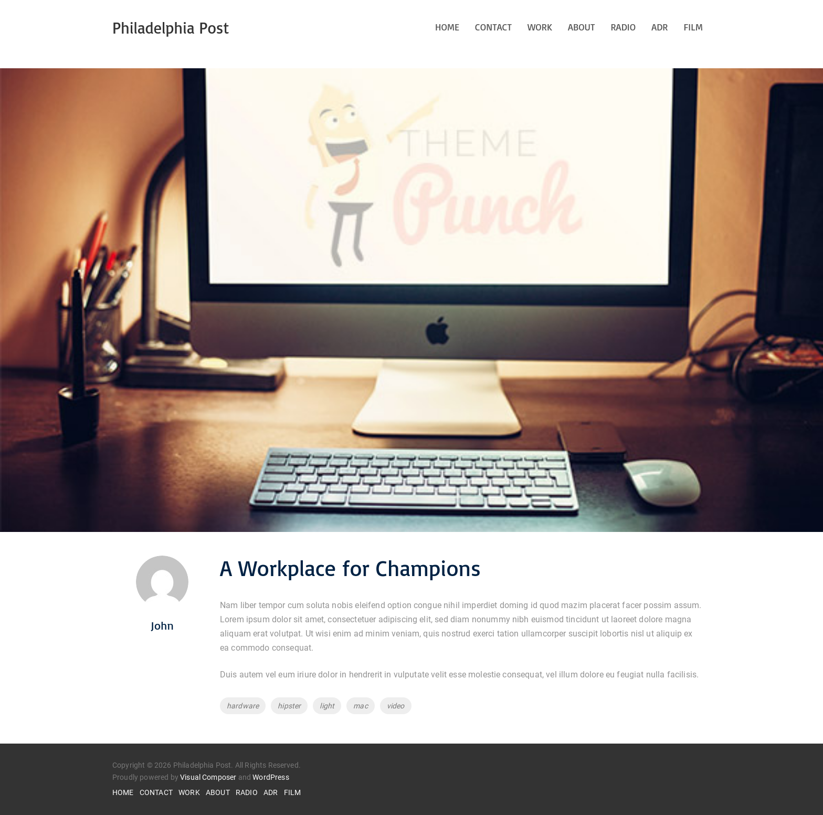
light (327, 706)
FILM (693, 27)
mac (360, 706)
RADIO (623, 27)
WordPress (270, 777)
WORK (539, 27)
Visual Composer (208, 777)
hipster (289, 706)
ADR (659, 27)
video (396, 706)
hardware (243, 706)
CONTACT (493, 27)
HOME (447, 27)
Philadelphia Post (170, 27)
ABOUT (581, 27)
